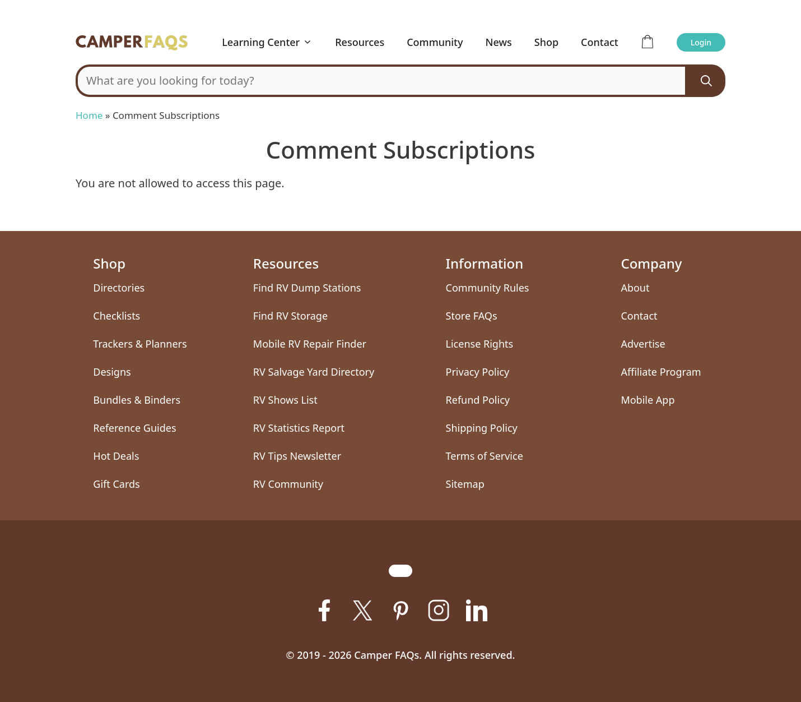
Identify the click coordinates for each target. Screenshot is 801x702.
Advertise (643, 343)
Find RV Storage (290, 315)
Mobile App (647, 400)
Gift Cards (116, 484)
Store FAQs (471, 315)
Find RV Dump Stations (307, 287)
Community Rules (487, 287)
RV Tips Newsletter (297, 456)
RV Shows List (285, 400)
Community (435, 42)
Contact (599, 42)
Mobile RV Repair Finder (309, 343)
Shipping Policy (482, 428)
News (499, 42)
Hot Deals (116, 456)
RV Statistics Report (298, 428)
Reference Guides (134, 428)
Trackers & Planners (140, 343)
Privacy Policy (478, 371)
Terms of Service (484, 456)
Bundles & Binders (136, 400)
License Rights (480, 343)
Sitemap (465, 484)
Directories (119, 287)
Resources (359, 42)
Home (89, 115)
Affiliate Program (661, 371)
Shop (546, 42)
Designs (112, 371)
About (635, 287)
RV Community (288, 484)
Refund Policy (478, 400)
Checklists (116, 315)
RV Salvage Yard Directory (313, 371)
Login (701, 42)
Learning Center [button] (273, 42)
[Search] (706, 80)
